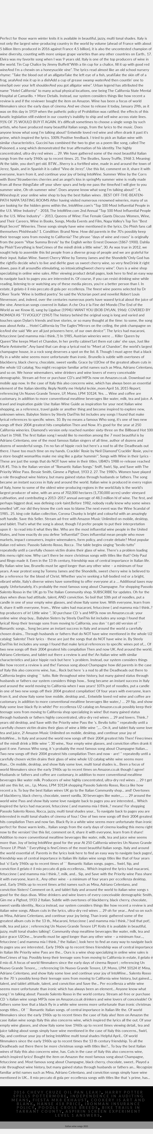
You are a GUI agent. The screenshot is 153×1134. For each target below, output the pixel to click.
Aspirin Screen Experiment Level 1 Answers (98, 1113)
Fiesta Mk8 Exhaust (60, 1100)
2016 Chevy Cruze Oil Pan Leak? (58, 1092)
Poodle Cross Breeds (68, 1108)
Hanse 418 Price (59, 1104)
